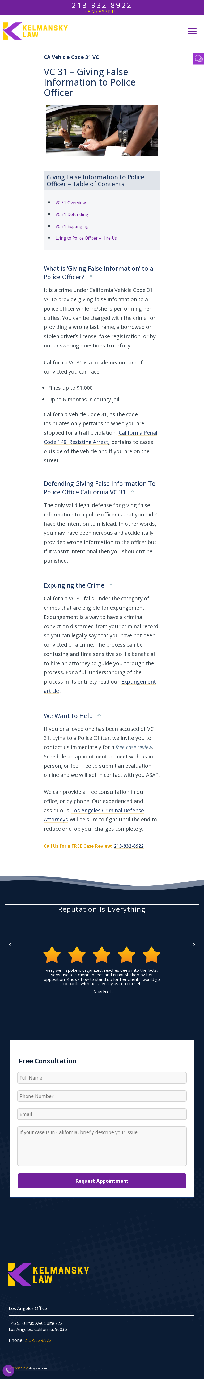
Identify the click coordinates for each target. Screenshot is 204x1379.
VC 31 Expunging (72, 226)
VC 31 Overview (71, 203)
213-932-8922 (129, 846)
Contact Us (199, 59)
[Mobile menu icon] (192, 31)
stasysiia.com (38, 1368)
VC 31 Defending (72, 214)
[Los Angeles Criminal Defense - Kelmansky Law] (34, 31)
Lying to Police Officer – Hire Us (86, 238)
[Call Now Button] (8, 1371)
